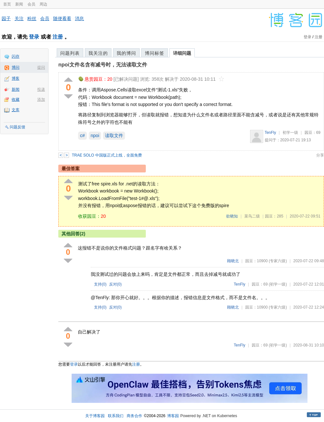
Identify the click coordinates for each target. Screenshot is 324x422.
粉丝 (31, 18)
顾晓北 (233, 261)
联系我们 (115, 416)
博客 (15, 78)
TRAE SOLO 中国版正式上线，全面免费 (107, 155)
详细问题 (182, 53)
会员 (31, 4)
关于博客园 (95, 416)
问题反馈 (17, 127)
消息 (79, 18)
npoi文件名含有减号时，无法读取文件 (102, 64)
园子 (6, 18)
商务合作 (134, 416)
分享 (320, 155)
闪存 (15, 56)
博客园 (173, 416)
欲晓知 (232, 216)
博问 (15, 67)
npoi (95, 135)
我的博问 (126, 53)
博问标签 (154, 53)
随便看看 (62, 18)
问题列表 (70, 53)
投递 (41, 89)
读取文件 (114, 135)
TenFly (270, 132)
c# (82, 135)
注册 (57, 37)
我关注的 (98, 53)
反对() (115, 284)
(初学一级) (278, 284)
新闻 (19, 4)
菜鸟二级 (252, 216)
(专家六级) (278, 261)
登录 (34, 37)
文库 (15, 110)
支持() (100, 284)
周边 (43, 4)
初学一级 (290, 132)
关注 (19, 18)
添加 (41, 99)
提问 (41, 67)
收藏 (15, 99)
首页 (7, 4)
